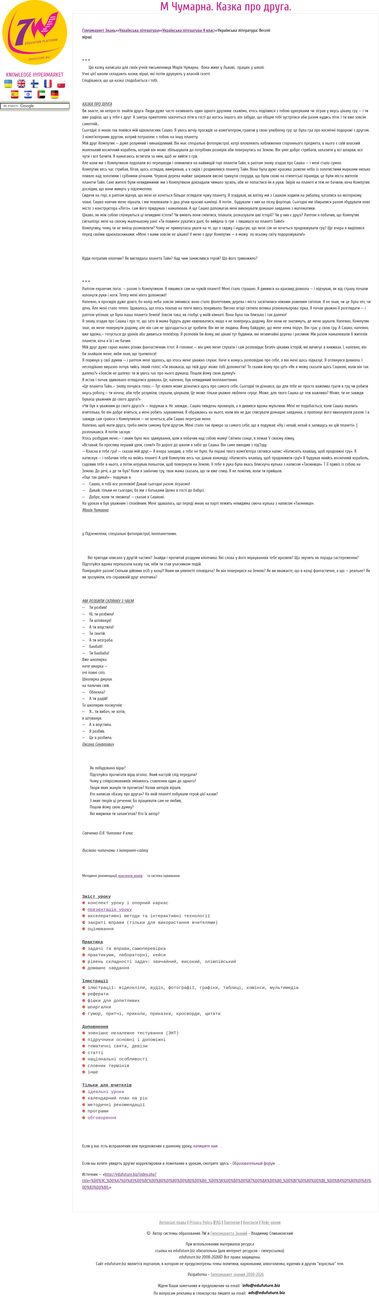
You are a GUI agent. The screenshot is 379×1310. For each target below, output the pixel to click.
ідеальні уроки (106, 1092)
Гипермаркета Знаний (229, 1233)
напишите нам (205, 1146)
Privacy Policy (201, 1222)
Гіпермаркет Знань (99, 30)
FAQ (217, 1222)
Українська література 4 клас (188, 30)
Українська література (139, 30)
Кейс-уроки (271, 1222)
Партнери (232, 1222)
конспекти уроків (130, 876)
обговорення (102, 1118)
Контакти (250, 1222)
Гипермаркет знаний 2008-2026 (237, 1274)
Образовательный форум (253, 1163)
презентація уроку (110, 910)
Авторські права (172, 1222)
